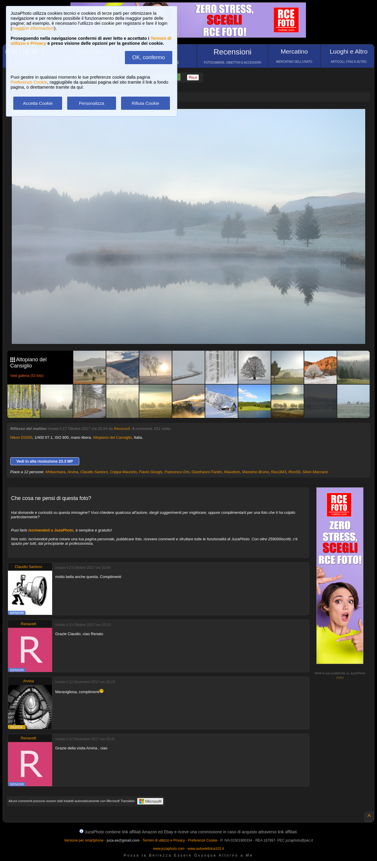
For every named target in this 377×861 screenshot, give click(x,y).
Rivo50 (294, 472)
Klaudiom (232, 472)
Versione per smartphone (83, 840)
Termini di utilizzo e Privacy (164, 840)
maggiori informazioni (33, 28)
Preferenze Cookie (29, 82)
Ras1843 (278, 472)
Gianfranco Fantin (206, 472)
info (340, 677)
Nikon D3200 (21, 437)
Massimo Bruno (255, 472)
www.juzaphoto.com (169, 849)
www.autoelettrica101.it (206, 849)
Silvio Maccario (315, 472)
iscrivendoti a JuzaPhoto (50, 530)
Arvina (72, 472)
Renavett (122, 428)
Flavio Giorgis (150, 472)
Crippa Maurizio (123, 472)
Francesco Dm (176, 472)
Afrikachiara (55, 472)
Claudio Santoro (94, 472)
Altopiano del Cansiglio (112, 437)
